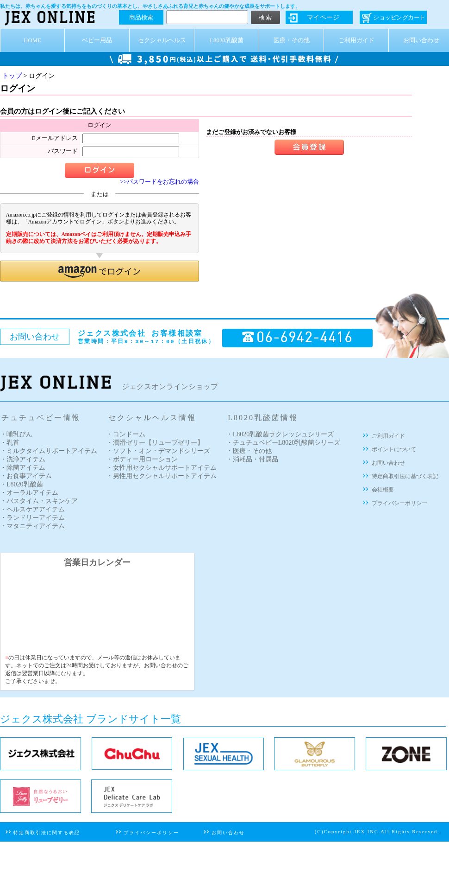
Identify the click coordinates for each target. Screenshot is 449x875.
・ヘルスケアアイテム (32, 509)
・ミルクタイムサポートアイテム (48, 450)
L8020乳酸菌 (226, 40)
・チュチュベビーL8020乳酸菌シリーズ (283, 442)
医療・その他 (292, 40)
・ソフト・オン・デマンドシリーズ (158, 450)
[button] (99, 271)
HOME (32, 40)
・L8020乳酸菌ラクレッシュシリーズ (280, 434)
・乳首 (9, 442)
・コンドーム (125, 434)
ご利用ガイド (356, 40)
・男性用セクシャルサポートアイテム (161, 476)
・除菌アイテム (22, 467)
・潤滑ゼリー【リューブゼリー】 (155, 442)
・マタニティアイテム (32, 526)
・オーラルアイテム (29, 492)
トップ (12, 75)
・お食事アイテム (26, 476)
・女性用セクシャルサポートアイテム (161, 467)
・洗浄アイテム (22, 459)
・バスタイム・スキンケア (39, 501)
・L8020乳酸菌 (21, 484)
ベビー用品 (97, 40)
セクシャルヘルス (162, 40)
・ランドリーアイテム (32, 517)
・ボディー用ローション (142, 459)
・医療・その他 (249, 450)
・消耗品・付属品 (252, 459)
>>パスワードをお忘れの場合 (159, 182)
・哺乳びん (16, 434)
